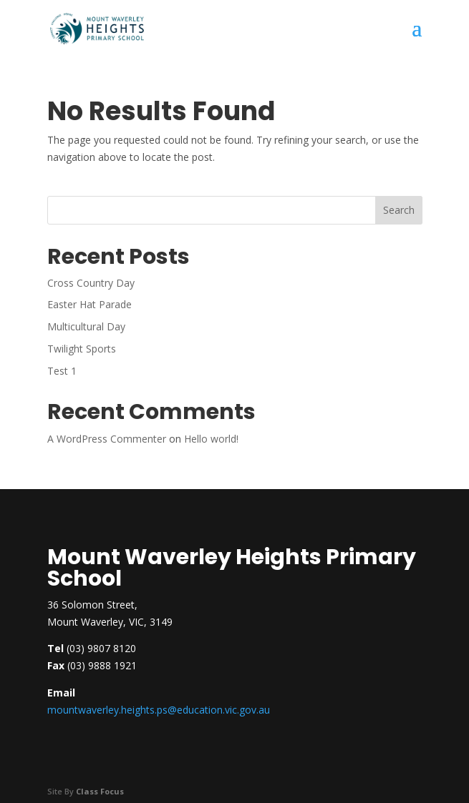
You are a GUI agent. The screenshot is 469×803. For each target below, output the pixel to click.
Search (399, 210)
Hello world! (211, 438)
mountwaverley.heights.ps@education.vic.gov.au (158, 709)
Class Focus (100, 791)
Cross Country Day (91, 283)
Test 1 (62, 371)
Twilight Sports (81, 348)
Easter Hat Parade (89, 304)
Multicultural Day (86, 326)
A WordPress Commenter (106, 438)
